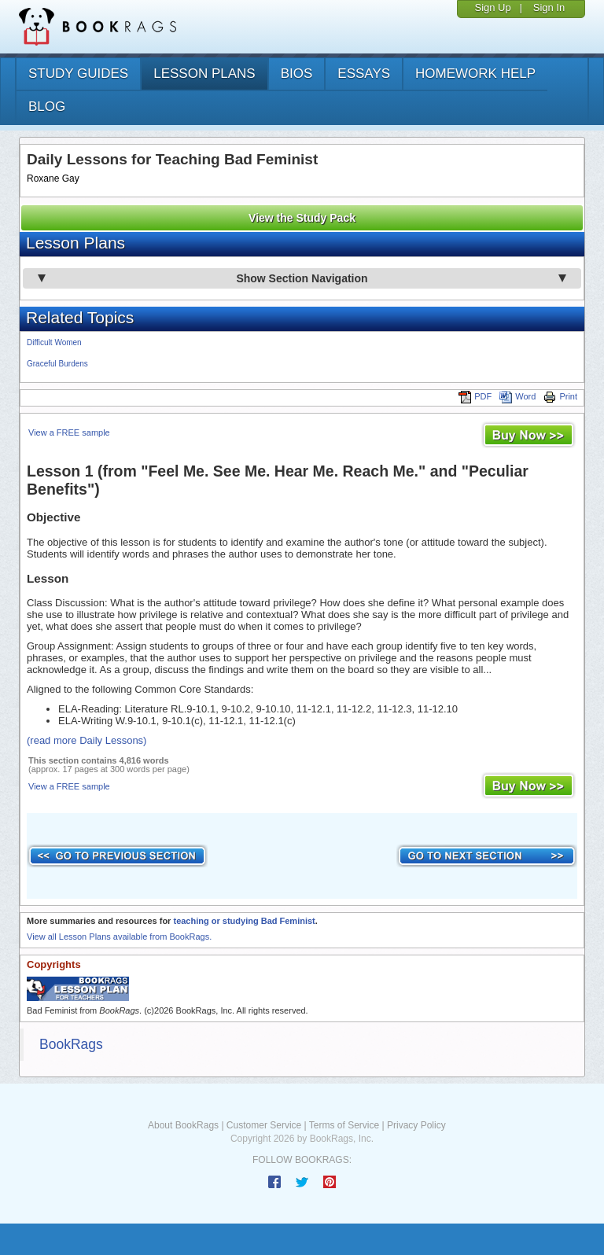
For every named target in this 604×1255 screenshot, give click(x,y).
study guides (78, 73)
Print (560, 396)
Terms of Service (344, 1125)
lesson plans (204, 73)
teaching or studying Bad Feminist (244, 921)
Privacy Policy (416, 1125)
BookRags (71, 1044)
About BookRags (183, 1125)
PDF (475, 396)
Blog (46, 106)
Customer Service (263, 1125)
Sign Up (492, 7)
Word (517, 396)
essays (363, 73)
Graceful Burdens (57, 363)
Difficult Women (54, 342)
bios (297, 73)
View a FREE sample (69, 432)
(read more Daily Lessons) (86, 740)
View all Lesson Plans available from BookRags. (119, 936)
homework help (475, 73)
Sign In (549, 7)
